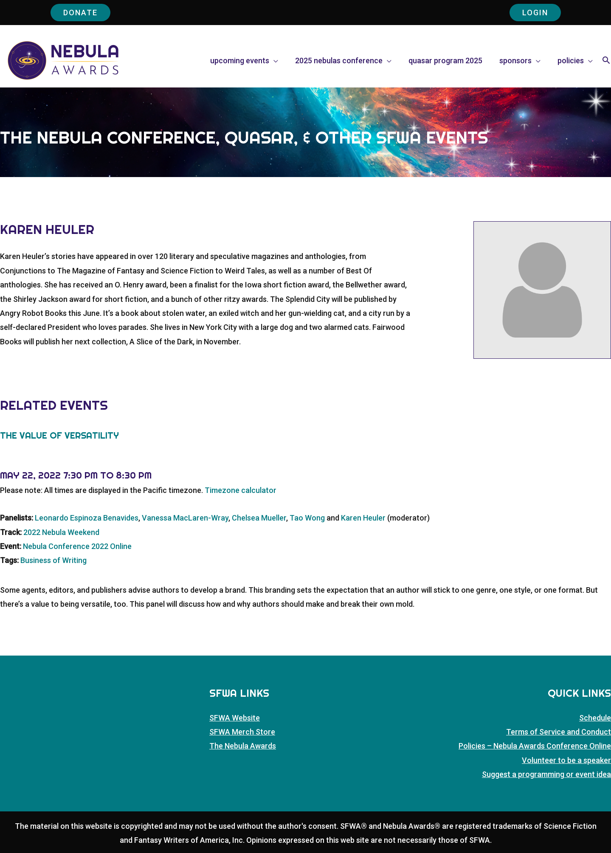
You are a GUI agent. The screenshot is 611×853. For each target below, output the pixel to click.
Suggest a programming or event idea (546, 774)
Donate (80, 12)
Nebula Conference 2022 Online (77, 546)
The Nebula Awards (242, 745)
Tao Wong (307, 517)
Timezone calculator (240, 490)
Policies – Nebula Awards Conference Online (535, 745)
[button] (606, 61)
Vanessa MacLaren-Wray (185, 517)
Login (535, 12)
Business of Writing (53, 560)
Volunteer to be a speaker (566, 760)
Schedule (595, 717)
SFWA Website (234, 717)
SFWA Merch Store (242, 731)
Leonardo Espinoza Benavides (86, 517)
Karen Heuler (363, 517)
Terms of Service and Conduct (558, 731)
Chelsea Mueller (259, 517)
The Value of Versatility (59, 435)
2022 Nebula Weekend (61, 532)
